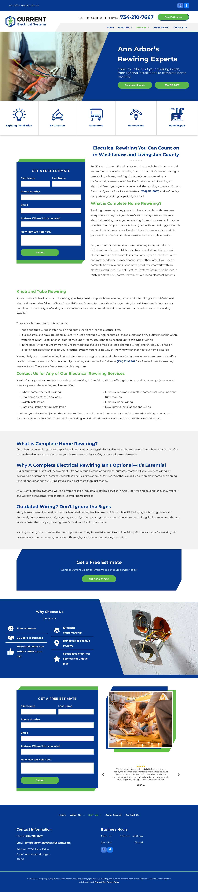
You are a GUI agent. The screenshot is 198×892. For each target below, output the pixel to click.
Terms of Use (100, 882)
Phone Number (30, 191)
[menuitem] (110, 27)
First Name (28, 178)
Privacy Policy (113, 882)
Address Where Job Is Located (40, 218)
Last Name (59, 178)
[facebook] (186, 6)
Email (24, 205)
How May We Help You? (36, 231)
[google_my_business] (180, 6)
